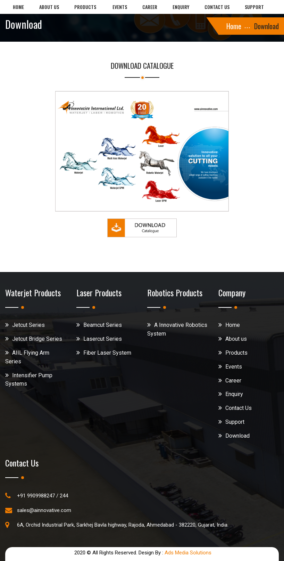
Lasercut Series (102, 339)
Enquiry (181, 6)
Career (149, 6)
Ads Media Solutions (188, 553)
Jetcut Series (28, 325)
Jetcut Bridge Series (37, 339)
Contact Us (238, 408)
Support (254, 6)
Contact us (216, 6)
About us (49, 6)
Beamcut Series (102, 325)
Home (18, 6)
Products (85, 6)
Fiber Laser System (107, 352)
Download (237, 435)
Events (119, 6)
